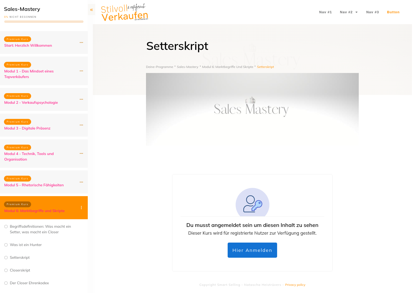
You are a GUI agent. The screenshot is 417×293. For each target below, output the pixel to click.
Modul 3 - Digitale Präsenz (27, 128)
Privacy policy (295, 285)
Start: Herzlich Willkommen (28, 45)
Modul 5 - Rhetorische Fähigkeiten (34, 185)
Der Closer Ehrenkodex (29, 283)
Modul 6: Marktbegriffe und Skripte (34, 210)
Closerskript (20, 270)
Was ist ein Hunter (26, 244)
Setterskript (20, 257)
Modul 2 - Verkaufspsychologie (31, 102)
